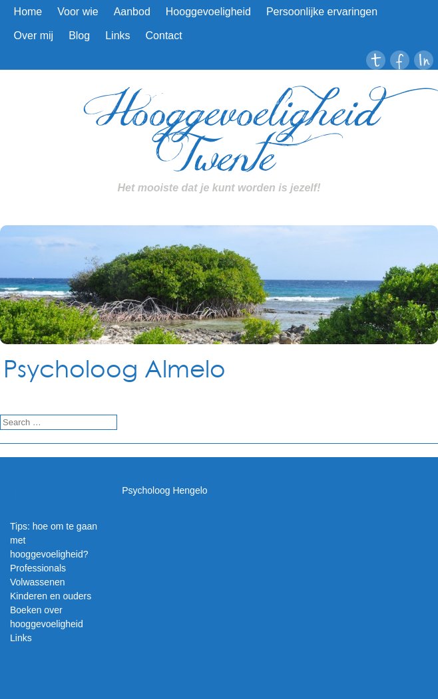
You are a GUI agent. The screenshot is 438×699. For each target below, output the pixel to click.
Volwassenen (37, 582)
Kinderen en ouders (50, 596)
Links (117, 35)
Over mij (34, 35)
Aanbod (132, 11)
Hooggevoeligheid (208, 11)
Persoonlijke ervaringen (321, 11)
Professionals (38, 568)
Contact (164, 35)
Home (28, 11)
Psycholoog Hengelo (164, 490)
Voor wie (77, 11)
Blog (79, 35)
